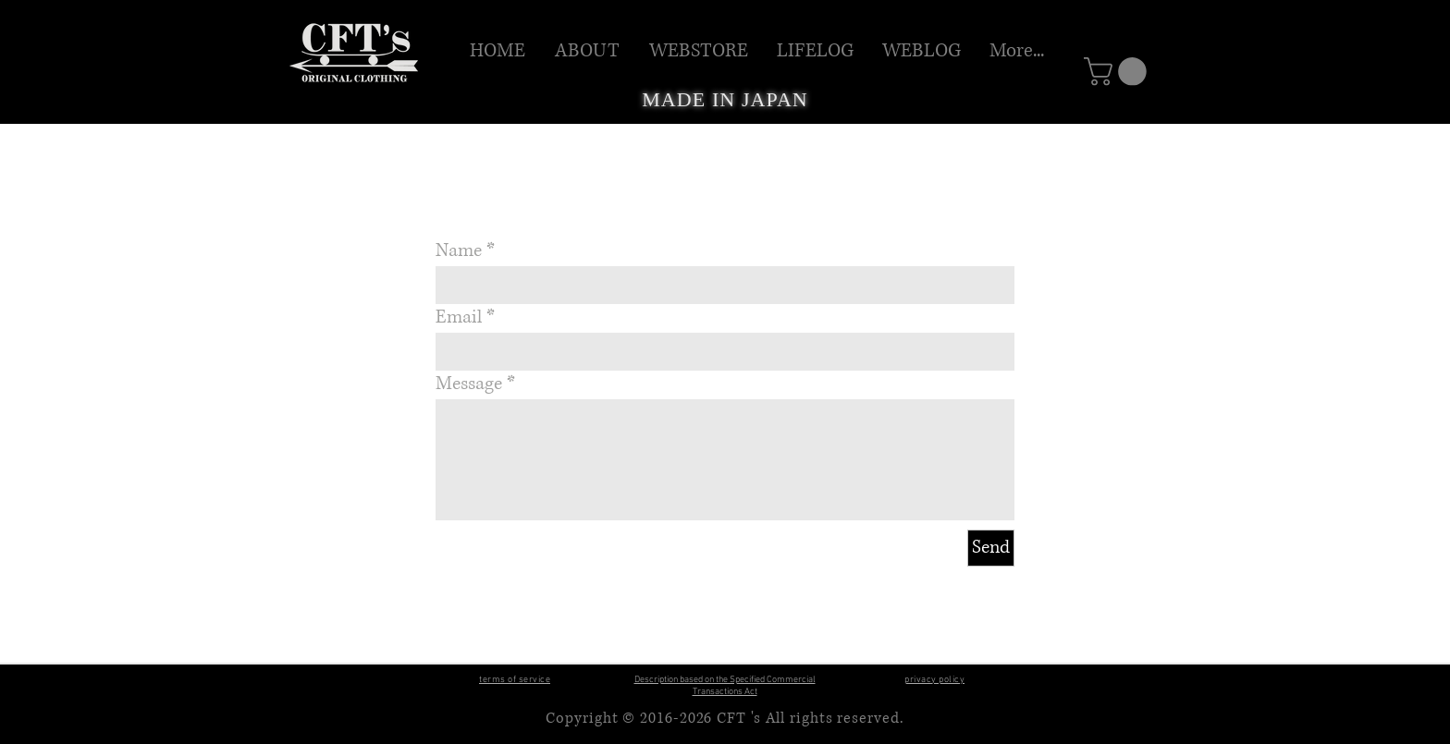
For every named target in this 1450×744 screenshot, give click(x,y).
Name (459, 251)
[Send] (990, 548)
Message (469, 384)
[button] (699, 51)
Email (459, 318)
